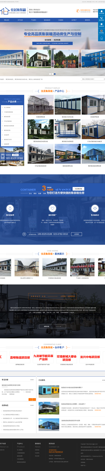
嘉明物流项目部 (20, 364)
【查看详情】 (98, 393)
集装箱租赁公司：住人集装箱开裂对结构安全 (15, 418)
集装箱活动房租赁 (9, 125)
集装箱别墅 (7, 116)
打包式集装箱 (8, 121)
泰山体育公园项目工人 (27, 278)
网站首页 (6, 20)
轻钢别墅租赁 (40, 117)
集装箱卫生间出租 (67, 117)
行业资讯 (37, 453)
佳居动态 (37, 450)
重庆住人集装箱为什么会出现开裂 (12, 422)
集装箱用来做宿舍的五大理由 (11, 426)
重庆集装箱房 (9, 79)
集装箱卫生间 (8, 139)
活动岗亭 (6, 135)
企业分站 (84, 1)
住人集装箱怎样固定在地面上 (11, 414)
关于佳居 (20, 20)
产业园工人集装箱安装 (83, 278)
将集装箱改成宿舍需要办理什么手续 (13, 429)
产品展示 (33, 20)
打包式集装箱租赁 (40, 166)
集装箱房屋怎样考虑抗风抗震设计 (12, 411)
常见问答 (37, 456)
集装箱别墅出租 (68, 166)
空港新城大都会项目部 (67, 364)
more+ (32, 379)
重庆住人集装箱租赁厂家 (36, 79)
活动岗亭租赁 (94, 117)
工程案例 (60, 20)
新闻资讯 (87, 20)
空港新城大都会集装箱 (55, 278)
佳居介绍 (2, 450)
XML (96, 1)
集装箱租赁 (47, 20)
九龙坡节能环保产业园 (44, 364)
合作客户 (74, 20)
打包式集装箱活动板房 (95, 141)
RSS (93, 1)
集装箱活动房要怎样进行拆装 (11, 385)
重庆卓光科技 (89, 459)
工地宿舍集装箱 (8, 112)
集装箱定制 (7, 130)
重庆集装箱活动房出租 (21, 79)
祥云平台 (100, 456)
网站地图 (89, 1)
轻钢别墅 (6, 144)
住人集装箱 (7, 107)
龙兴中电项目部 (90, 364)
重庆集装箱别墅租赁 (94, 166)
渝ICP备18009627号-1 (86, 456)
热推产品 (83, 465)
